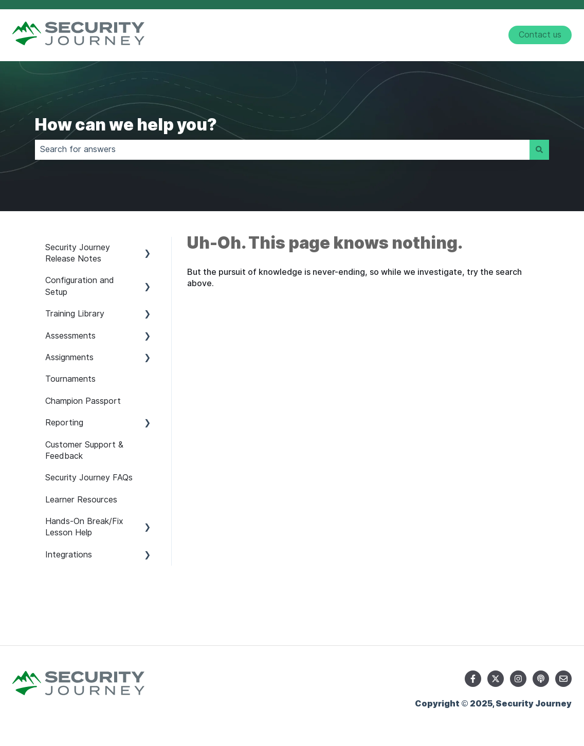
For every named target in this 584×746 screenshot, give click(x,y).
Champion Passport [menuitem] (83, 401)
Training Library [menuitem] (74, 314)
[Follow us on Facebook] (473, 678)
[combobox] (282, 149)
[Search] (539, 149)
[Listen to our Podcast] (541, 678)
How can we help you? (126, 125)
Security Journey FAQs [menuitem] (89, 477)
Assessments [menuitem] (70, 336)
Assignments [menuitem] (69, 357)
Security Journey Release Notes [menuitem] (77, 253)
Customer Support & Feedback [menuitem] (84, 450)
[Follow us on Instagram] (518, 678)
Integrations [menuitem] (68, 555)
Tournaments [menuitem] (70, 379)
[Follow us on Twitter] (495, 678)
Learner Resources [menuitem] (81, 500)
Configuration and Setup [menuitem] (79, 285)
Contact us (540, 35)
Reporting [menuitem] (64, 422)
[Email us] (563, 678)
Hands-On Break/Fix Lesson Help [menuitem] (84, 526)
